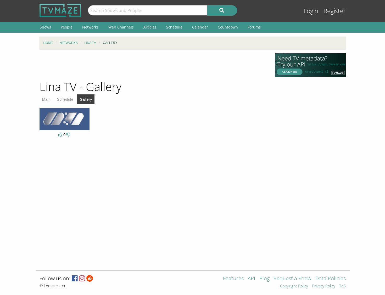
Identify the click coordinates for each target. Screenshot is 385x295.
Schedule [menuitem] (174, 27)
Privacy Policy (323, 286)
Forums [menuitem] (254, 27)
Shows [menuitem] (45, 27)
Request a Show (292, 279)
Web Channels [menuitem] (121, 27)
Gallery (86, 99)
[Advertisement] (153, 65)
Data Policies (330, 279)
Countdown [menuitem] (228, 27)
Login (311, 11)
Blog (264, 279)
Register (334, 11)
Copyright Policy (294, 286)
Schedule (65, 99)
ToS (342, 286)
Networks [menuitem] (90, 27)
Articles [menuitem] (150, 27)
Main (46, 99)
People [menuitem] (66, 27)
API (251, 279)
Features (233, 279)
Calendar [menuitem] (200, 27)
